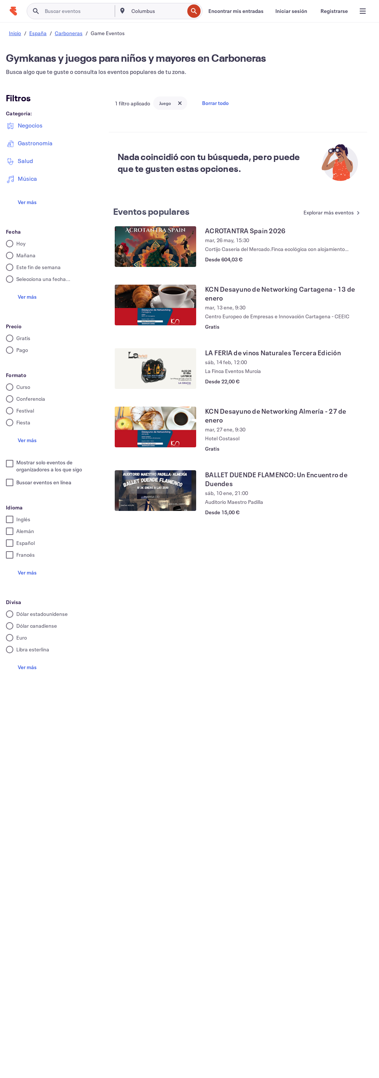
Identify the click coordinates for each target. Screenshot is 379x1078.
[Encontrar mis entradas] (235, 11)
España (38, 33)
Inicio (15, 33)
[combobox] (157, 11)
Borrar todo (215, 102)
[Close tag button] (179, 103)
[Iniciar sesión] (291, 11)
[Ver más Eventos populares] (332, 213)
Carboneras (69, 33)
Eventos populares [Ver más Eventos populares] (151, 211)
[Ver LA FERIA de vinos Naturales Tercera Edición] (155, 368)
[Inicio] (13, 11)
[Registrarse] (334, 11)
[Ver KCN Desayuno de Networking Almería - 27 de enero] (155, 427)
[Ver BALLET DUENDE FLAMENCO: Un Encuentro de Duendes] (155, 490)
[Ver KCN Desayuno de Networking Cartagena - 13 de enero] (155, 305)
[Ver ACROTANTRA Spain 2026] (155, 246)
